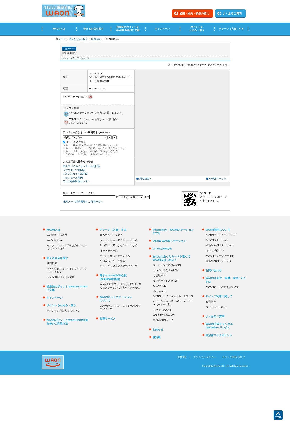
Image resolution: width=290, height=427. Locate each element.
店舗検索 (95, 39)
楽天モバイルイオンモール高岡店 (81, 166)
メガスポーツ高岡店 (74, 170)
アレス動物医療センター (76, 181)
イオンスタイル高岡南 (75, 173)
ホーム (62, 39)
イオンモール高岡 (73, 177)
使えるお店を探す (78, 39)
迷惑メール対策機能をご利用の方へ (83, 201)
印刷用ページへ (218, 178)
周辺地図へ (145, 178)
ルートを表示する (76, 141)
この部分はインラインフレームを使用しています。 (145, 18)
